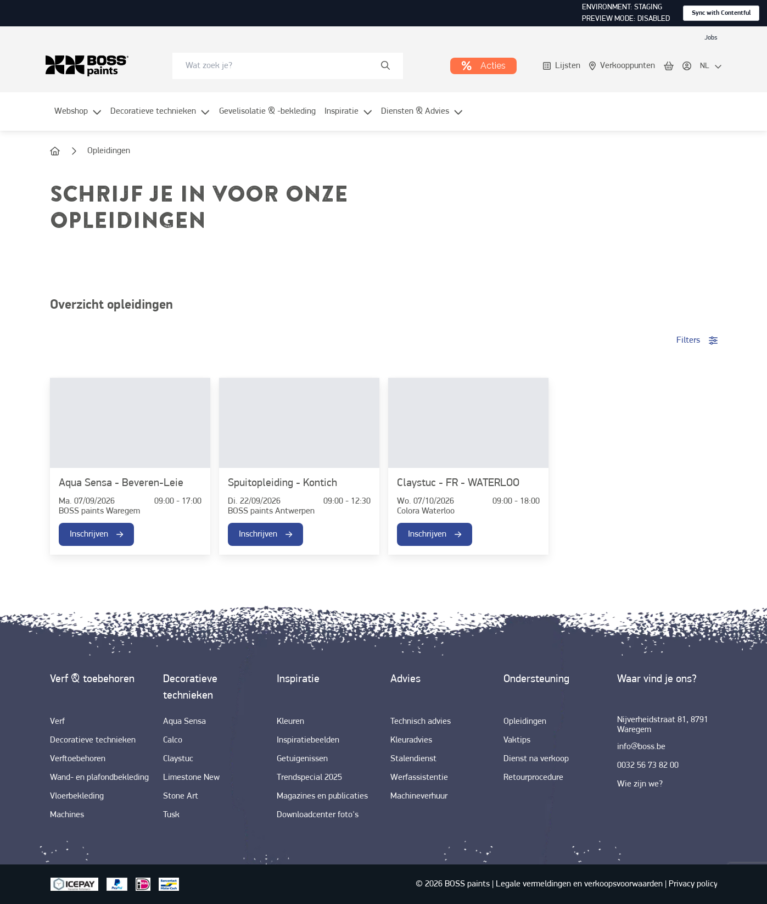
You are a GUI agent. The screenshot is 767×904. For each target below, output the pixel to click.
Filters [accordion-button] (697, 340)
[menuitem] (78, 118)
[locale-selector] (711, 66)
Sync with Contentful (721, 13)
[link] (711, 37)
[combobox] (287, 66)
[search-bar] (281, 65)
